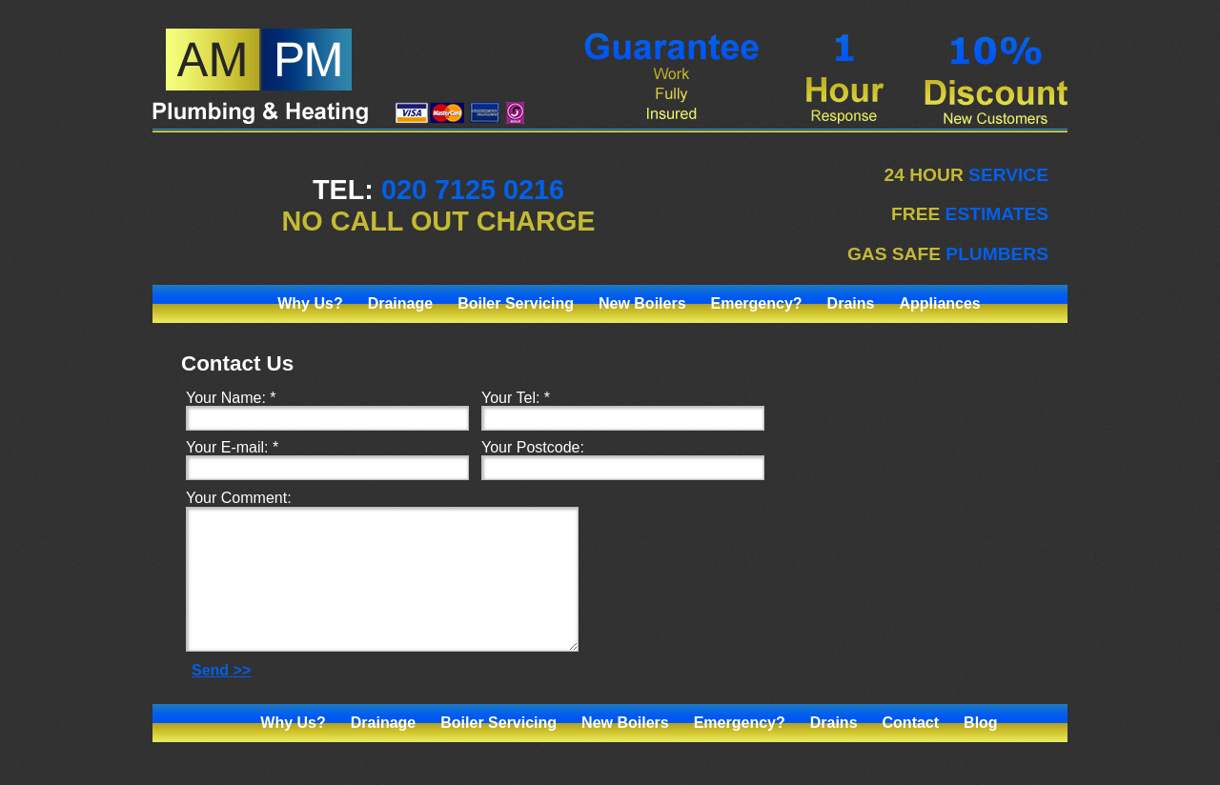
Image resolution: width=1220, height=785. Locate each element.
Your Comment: (239, 498)
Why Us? (309, 303)
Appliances (939, 303)
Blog (981, 751)
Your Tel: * (515, 398)
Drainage (400, 303)
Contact (911, 751)
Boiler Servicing (516, 303)
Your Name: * (231, 398)
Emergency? (757, 303)
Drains (851, 303)
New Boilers (642, 303)
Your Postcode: (532, 447)
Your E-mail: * (232, 447)
